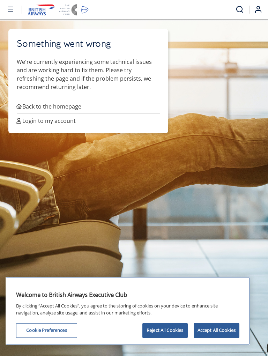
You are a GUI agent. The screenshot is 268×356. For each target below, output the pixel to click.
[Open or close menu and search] (11, 9)
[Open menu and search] (240, 9)
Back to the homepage (49, 106)
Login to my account (46, 121)
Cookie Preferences (46, 330)
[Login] (261, 9)
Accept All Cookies (217, 330)
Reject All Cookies (165, 330)
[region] (128, 311)
